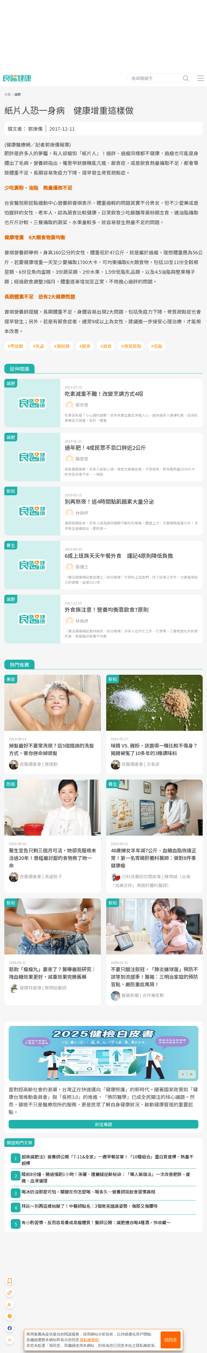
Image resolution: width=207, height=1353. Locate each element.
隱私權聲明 (89, 1340)
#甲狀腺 (15, 346)
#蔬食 (106, 346)
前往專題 (103, 1124)
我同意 (170, 1340)
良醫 (7, 94)
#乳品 (38, 346)
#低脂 (156, 346)
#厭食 (85, 346)
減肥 (17, 94)
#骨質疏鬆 (131, 346)
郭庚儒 (35, 128)
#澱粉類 (62, 346)
